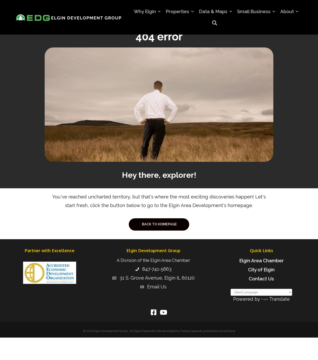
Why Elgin (145, 11)
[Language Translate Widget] (261, 292)
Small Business (254, 11)
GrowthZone (227, 331)
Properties (177, 11)
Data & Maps (213, 11)
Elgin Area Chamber (261, 260)
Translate (275, 299)
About (287, 11)
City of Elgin (261, 269)
